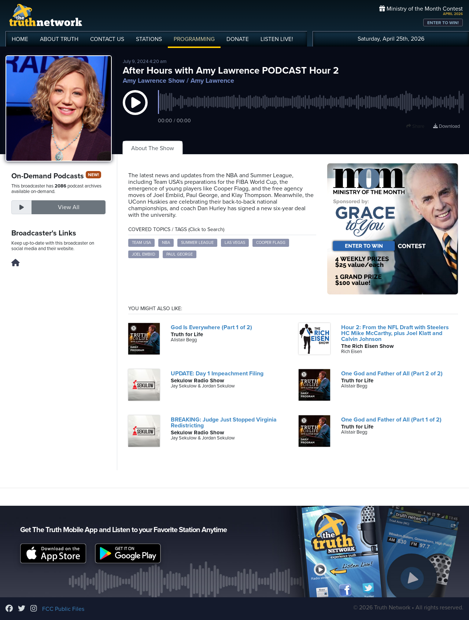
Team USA (141, 242)
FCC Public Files (63, 609)
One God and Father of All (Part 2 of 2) (392, 373)
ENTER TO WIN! (443, 22)
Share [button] (415, 126)
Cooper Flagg (270, 242)
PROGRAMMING (194, 39)
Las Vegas (235, 242)
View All (69, 207)
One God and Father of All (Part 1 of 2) (391, 419)
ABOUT (59, 39)
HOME (20, 39)
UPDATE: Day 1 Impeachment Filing (217, 373)
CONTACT (107, 39)
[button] (135, 110)
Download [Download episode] (446, 126)
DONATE (237, 39)
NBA (166, 242)
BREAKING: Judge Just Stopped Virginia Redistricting (224, 422)
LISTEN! (277, 39)
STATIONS (149, 39)
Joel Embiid (143, 254)
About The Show (152, 148)
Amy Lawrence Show (154, 81)
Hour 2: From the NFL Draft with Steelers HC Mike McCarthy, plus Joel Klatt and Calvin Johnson (395, 333)
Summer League (197, 242)
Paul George (179, 254)
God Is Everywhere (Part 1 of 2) (211, 327)
